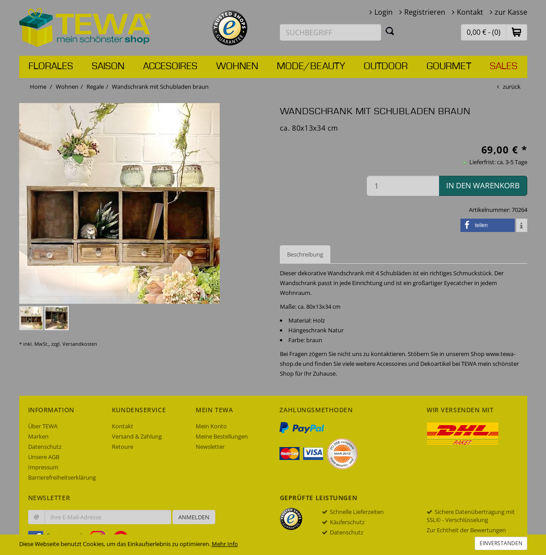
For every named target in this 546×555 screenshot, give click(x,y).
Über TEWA (42, 426)
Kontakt (470, 12)
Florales (51, 66)
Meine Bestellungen (222, 436)
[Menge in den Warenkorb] (403, 186)
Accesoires (170, 66)
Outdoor (386, 66)
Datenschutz (45, 447)
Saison (108, 66)
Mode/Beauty (311, 66)
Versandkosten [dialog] (79, 343)
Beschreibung (305, 254)
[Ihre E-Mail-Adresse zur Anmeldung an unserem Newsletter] (108, 517)
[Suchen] (390, 30)
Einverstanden (501, 543)
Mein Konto (211, 426)
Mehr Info (225, 544)
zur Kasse (511, 12)
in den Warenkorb (483, 185)
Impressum (43, 467)
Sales (503, 66)
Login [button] (383, 12)
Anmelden (193, 517)
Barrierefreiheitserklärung (62, 477)
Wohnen (237, 66)
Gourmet (449, 66)
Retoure (122, 447)
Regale (95, 87)
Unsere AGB (43, 457)
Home (38, 87)
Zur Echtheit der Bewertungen (466, 530)
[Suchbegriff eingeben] (331, 32)
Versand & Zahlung (137, 436)
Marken (38, 436)
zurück (512, 87)
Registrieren (424, 12)
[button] (516, 32)
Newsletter (210, 447)
